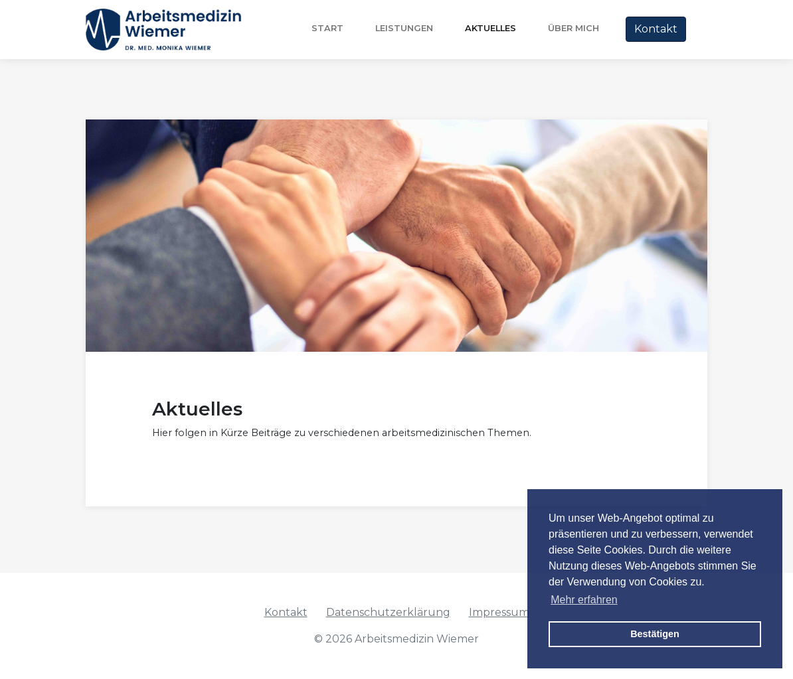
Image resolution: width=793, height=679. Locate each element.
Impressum (499, 612)
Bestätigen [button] (654, 634)
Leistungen (404, 28)
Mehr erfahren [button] (584, 599)
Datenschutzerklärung (388, 612)
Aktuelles (490, 28)
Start (327, 28)
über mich (573, 28)
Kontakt (655, 29)
